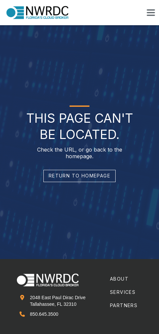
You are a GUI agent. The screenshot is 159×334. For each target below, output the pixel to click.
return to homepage (79, 175)
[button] (150, 13)
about (119, 279)
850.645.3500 (44, 314)
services (122, 292)
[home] (41, 13)
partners (123, 305)
